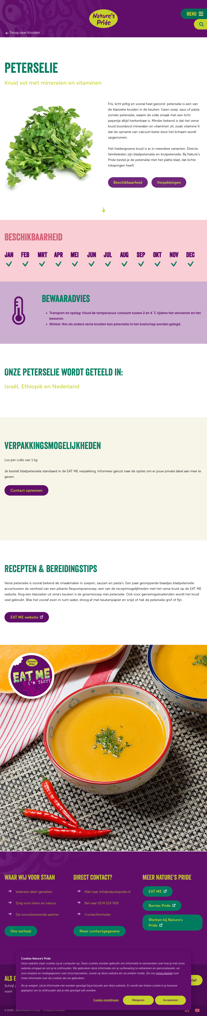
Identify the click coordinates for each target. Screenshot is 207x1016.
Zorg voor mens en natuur (36, 903)
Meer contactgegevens (99, 931)
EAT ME (155, 891)
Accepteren (170, 1000)
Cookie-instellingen (106, 1000)
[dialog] (103, 980)
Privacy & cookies (54, 1010)
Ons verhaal (20, 931)
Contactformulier (98, 914)
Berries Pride (160, 905)
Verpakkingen (169, 182)
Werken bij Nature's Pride (166, 923)
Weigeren (138, 1000)
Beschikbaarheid (127, 182)
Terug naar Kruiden (25, 33)
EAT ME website (24, 620)
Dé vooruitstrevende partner (37, 914)
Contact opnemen (26, 490)
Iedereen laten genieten (34, 892)
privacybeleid (164, 973)
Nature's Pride (103, 18)
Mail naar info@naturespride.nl (107, 892)
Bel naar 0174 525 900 (102, 903)
